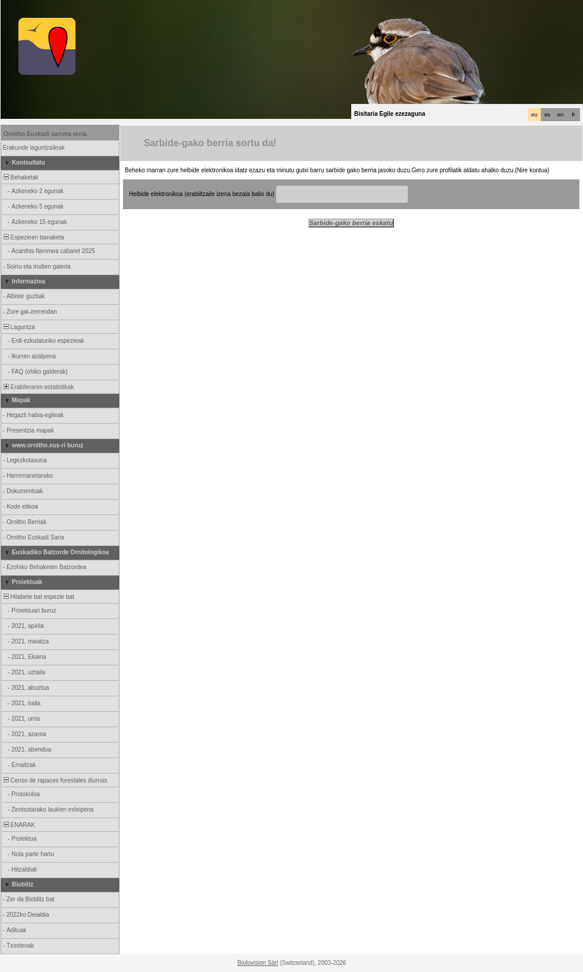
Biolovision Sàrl (258, 963)
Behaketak (20, 177)
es (547, 115)
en (560, 115)
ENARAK (18, 825)
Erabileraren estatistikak (38, 387)
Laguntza (18, 327)
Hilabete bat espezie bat (38, 597)
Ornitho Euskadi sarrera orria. (46, 134)
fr (573, 115)
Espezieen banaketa (33, 237)
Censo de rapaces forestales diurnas (54, 780)
